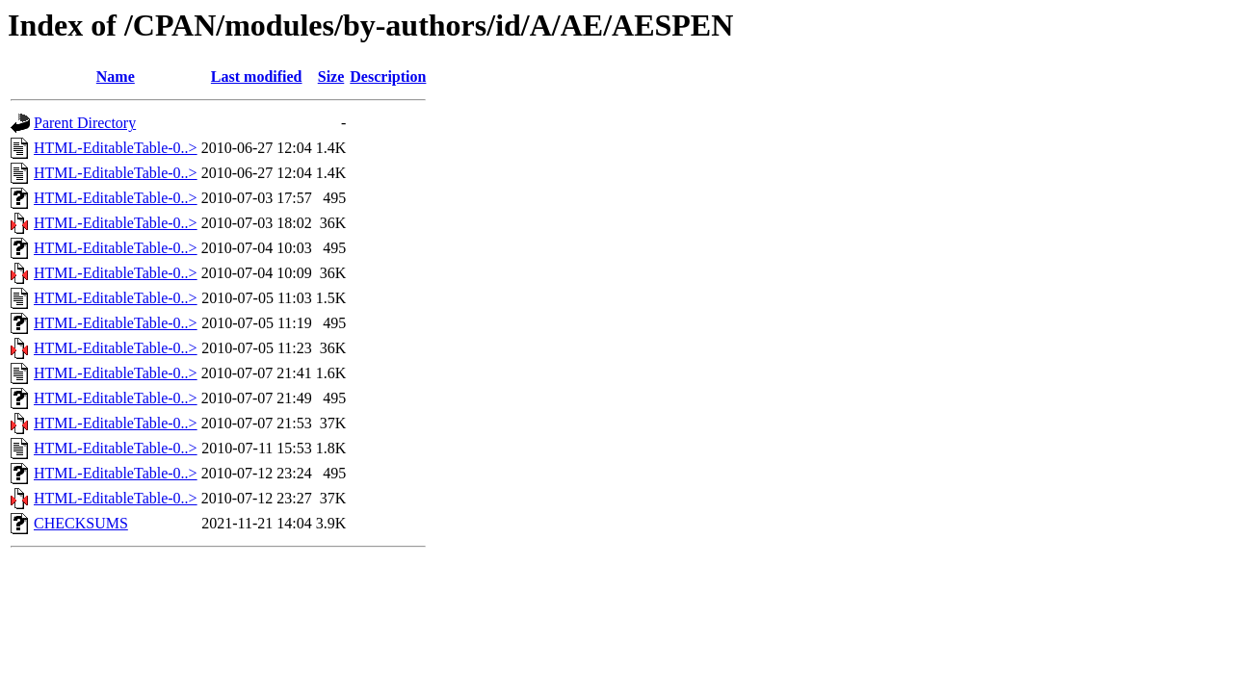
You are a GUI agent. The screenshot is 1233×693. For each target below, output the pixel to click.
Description (388, 76)
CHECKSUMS (81, 523)
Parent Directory (85, 123)
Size (331, 76)
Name (115, 76)
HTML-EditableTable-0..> (115, 148)
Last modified (256, 76)
